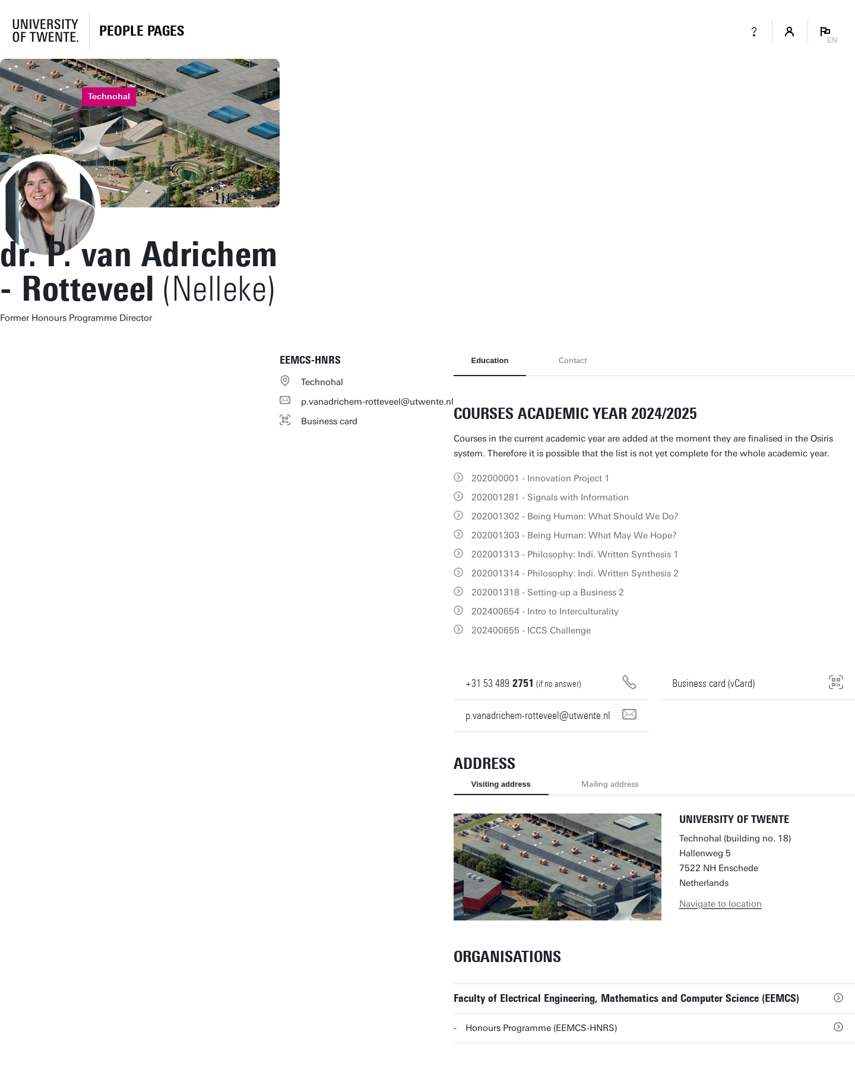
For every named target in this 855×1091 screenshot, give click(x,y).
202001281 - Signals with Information (550, 497)
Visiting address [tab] (501, 784)
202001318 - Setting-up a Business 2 (547, 592)
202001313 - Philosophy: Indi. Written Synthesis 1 (575, 554)
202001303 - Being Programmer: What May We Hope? (574, 535)
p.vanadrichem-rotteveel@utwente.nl (377, 401)
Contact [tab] (573, 360)
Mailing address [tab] (609, 784)
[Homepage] (141, 31)
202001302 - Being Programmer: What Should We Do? (575, 516)
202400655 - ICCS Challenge (531, 630)
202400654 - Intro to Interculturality (545, 611)
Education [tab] (490, 360)
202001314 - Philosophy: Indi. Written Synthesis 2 (575, 573)
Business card (329, 421)
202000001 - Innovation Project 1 (540, 478)
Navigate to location (720, 903)
